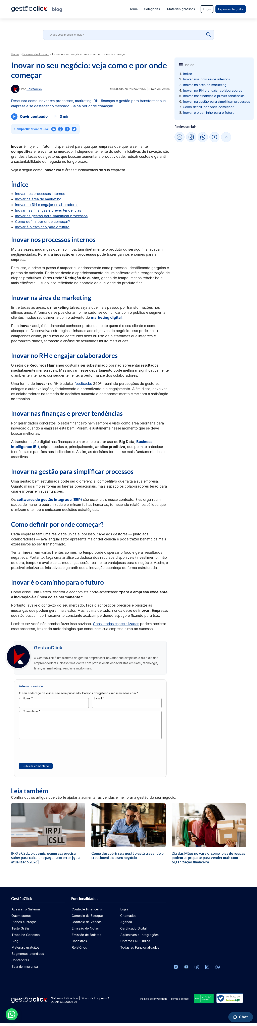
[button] (12, 1014)
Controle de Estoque (87, 919)
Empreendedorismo (35, 54)
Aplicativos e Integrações (139, 938)
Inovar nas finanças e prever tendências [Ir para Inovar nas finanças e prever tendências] (214, 96)
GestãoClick (49, 649)
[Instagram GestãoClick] (179, 137)
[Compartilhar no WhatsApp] (60, 129)
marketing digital (106, 317)
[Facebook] (197, 970)
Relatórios (79, 950)
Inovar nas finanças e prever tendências (48, 210)
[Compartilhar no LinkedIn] (53, 129)
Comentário (31, 714)
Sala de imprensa (24, 969)
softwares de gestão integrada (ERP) (49, 499)
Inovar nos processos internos (40, 194)
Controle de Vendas (87, 925)
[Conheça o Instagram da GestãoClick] (176, 970)
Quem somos (21, 919)
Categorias (152, 9)
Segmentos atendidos (27, 957)
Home (132, 9)
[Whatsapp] (217, 970)
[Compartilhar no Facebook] (67, 129)
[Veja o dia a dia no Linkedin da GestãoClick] (207, 970)
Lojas (124, 912)
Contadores (20, 963)
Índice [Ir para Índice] (187, 74)
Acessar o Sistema (25, 912)
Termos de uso (180, 1001)
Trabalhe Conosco (25, 938)
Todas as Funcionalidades (139, 950)
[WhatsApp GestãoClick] (203, 137)
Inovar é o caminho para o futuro (42, 227)
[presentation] (49, 756)
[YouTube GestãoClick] (214, 137)
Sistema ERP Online (135, 944)
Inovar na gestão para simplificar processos (51, 216)
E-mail (99, 701)
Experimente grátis (230, 9)
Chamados (128, 919)
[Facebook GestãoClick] (191, 137)
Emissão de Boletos (86, 938)
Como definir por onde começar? (42, 221)
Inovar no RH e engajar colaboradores (46, 205)
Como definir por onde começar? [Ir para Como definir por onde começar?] (208, 107)
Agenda (126, 925)
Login (207, 9)
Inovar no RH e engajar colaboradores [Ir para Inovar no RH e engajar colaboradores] (212, 90)
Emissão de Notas (85, 931)
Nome (28, 701)
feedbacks (83, 383)
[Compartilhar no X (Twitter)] (74, 129)
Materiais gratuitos (181, 9)
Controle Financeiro (87, 912)
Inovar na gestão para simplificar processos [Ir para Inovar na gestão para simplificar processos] (216, 101)
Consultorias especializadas (116, 624)
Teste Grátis (20, 931)
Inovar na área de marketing (38, 199)
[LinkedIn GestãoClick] (226, 137)
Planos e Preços (24, 925)
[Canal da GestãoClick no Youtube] (186, 970)
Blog (14, 944)
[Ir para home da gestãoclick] (29, 11)
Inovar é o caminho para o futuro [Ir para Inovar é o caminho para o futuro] (209, 113)
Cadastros (79, 944)
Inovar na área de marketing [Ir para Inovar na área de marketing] (204, 85)
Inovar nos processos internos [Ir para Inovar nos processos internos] (206, 79)
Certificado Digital (133, 931)
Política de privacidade (153, 1001)
